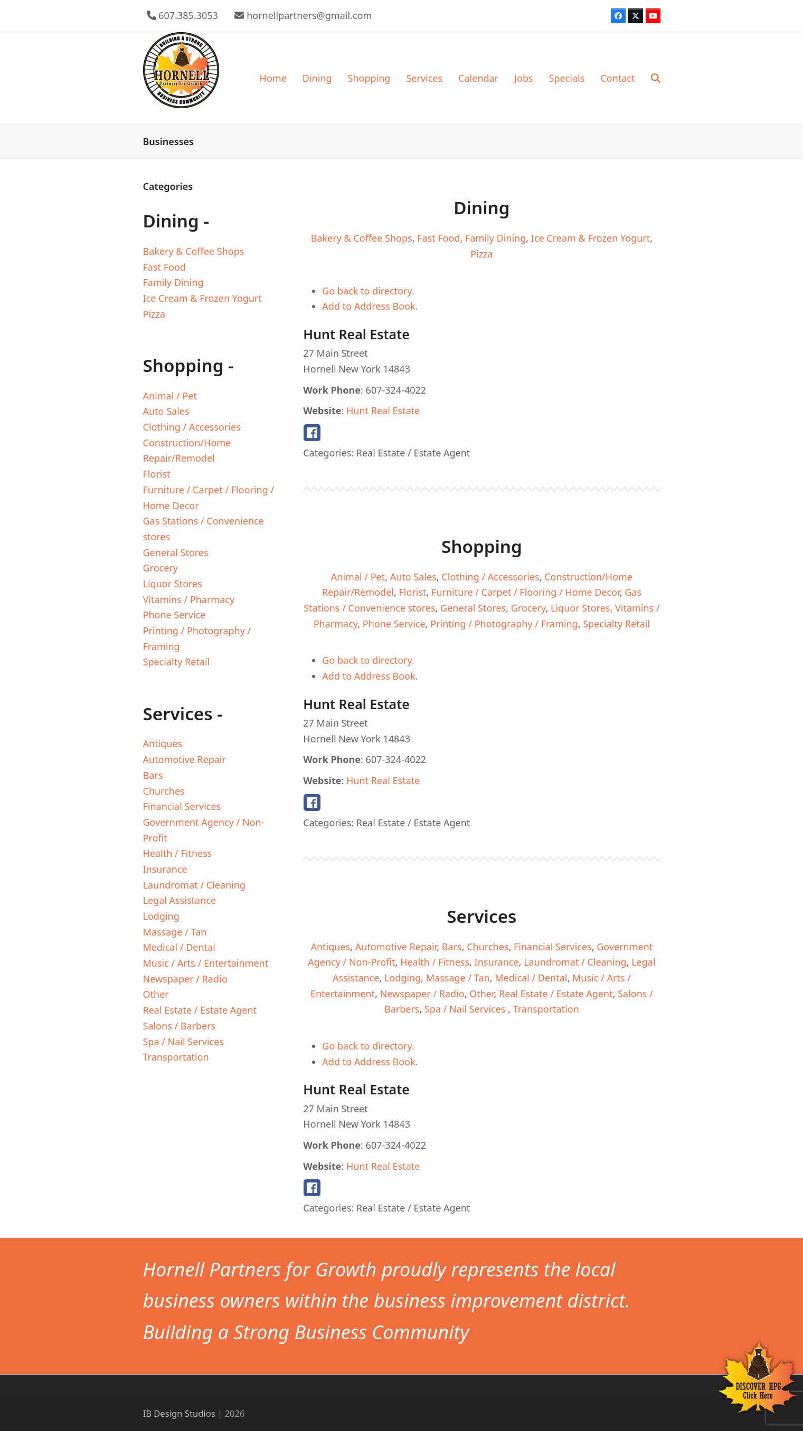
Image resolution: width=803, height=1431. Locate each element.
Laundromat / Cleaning (575, 962)
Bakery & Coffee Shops (361, 238)
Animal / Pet (358, 576)
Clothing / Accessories (490, 576)
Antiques (330, 946)
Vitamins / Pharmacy (189, 599)
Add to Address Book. (370, 306)
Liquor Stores (580, 608)
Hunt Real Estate (383, 410)
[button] (655, 78)
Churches (487, 946)
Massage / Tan (458, 977)
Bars (452, 946)
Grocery (528, 608)
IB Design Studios (179, 1413)
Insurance (497, 962)
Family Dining (495, 238)
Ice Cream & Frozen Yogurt (590, 238)
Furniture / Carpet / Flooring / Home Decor (525, 592)
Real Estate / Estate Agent (556, 993)
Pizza (481, 253)
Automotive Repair (396, 946)
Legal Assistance (179, 900)
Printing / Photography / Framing (504, 623)
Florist (413, 592)
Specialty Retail (616, 623)
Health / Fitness (434, 962)
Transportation (546, 1009)
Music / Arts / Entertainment (206, 963)
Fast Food (438, 238)
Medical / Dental (531, 977)
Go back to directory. (368, 290)
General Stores (473, 608)
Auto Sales (413, 576)
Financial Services (553, 946)
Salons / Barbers (179, 1025)
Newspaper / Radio (422, 993)
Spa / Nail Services (466, 1009)
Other (481, 993)
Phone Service (394, 623)
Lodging (402, 977)
